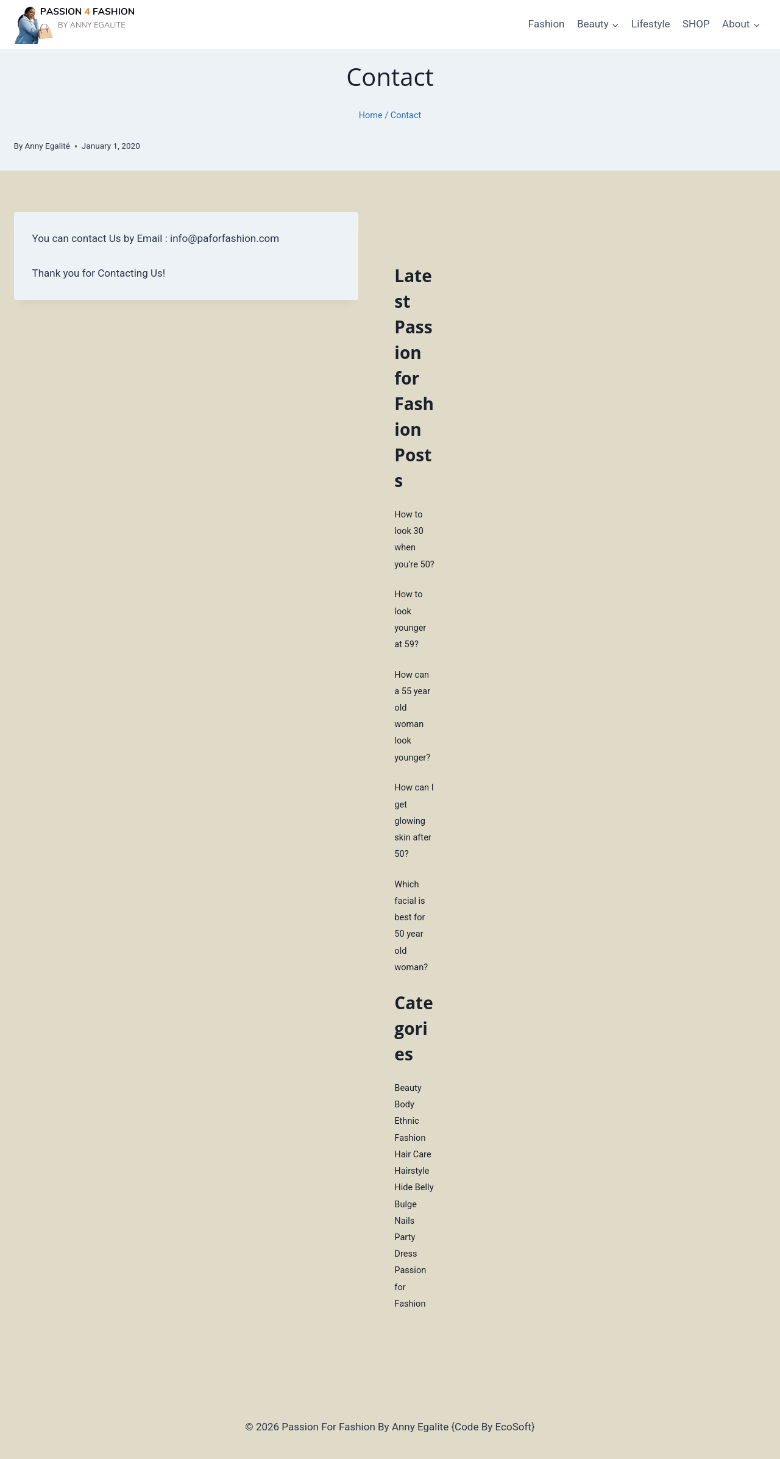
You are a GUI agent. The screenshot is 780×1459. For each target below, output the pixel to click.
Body (404, 1101)
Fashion (546, 24)
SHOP (696, 24)
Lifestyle (650, 24)
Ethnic (406, 1117)
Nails (404, 1216)
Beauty (408, 1084)
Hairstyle (412, 1167)
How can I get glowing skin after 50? (414, 819)
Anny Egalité (47, 146)
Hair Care (413, 1150)
